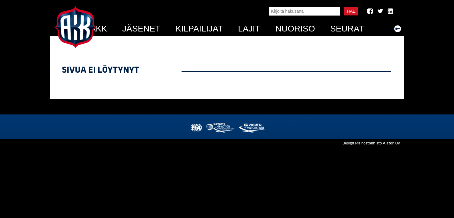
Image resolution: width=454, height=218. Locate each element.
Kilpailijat (199, 28)
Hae (351, 11)
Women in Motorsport (252, 128)
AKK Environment (220, 128)
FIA (195, 128)
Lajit (249, 28)
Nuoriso (295, 28)
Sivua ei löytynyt (100, 69)
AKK (98, 28)
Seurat (347, 28)
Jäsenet (141, 28)
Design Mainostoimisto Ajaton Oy (371, 143)
